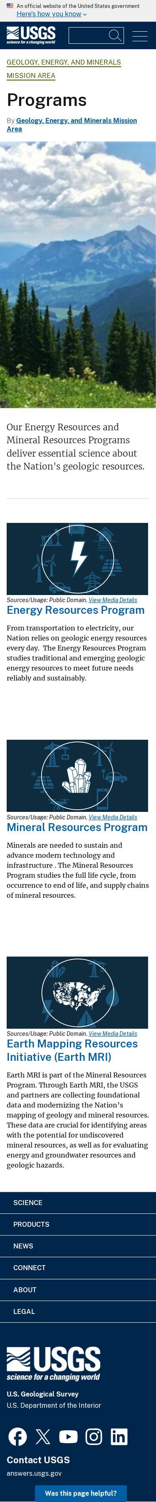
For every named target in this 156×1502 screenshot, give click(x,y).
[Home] (31, 42)
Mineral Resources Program (77, 827)
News (23, 1246)
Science (27, 1203)
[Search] (115, 35)
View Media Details (113, 600)
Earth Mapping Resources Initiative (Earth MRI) (72, 1050)
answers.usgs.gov (34, 1473)
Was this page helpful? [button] (81, 1493)
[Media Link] (77, 560)
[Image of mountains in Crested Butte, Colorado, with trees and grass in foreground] (78, 274)
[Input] (96, 35)
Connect (29, 1268)
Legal (24, 1312)
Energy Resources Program (76, 609)
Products (31, 1224)
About (25, 1290)
